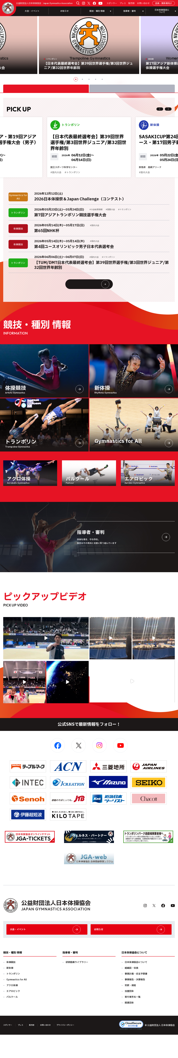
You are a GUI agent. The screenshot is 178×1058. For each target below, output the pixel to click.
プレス (123, 3)
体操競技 (10, 985)
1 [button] (76, 79)
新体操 (9, 991)
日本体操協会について (136, 985)
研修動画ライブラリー (77, 985)
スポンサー (112, 3)
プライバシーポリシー (76, 1048)
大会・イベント (32, 11)
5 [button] (102, 79)
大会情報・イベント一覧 (95, 299)
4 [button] (96, 79)
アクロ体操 (12, 1008)
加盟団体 (129, 1014)
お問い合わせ (143, 3)
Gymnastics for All (16, 1003)
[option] (89, 45)
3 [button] (89, 79)
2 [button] (82, 79)
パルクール (12, 1020)
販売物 (131, 3)
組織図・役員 (131, 991)
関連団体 (129, 1026)
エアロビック (13, 1014)
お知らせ (64, 11)
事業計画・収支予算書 (136, 997)
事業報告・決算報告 (135, 1003)
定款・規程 (130, 1008)
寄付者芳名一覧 (133, 1020)
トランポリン (13, 997)
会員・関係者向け (163, 3)
